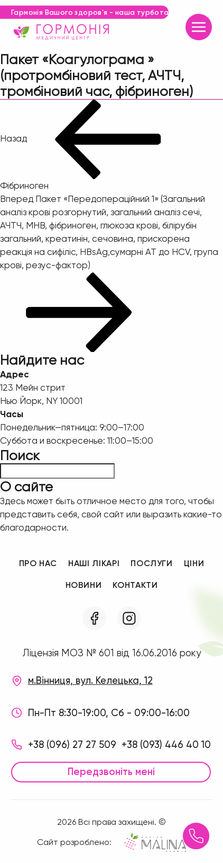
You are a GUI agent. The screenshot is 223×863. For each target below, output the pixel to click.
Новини (84, 585)
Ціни (194, 563)
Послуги (151, 563)
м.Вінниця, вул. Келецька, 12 (90, 680)
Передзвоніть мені (111, 772)
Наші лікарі (93, 563)
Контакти (135, 585)
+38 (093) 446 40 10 (166, 745)
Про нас (38, 563)
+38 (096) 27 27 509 (72, 745)
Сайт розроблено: (111, 842)
